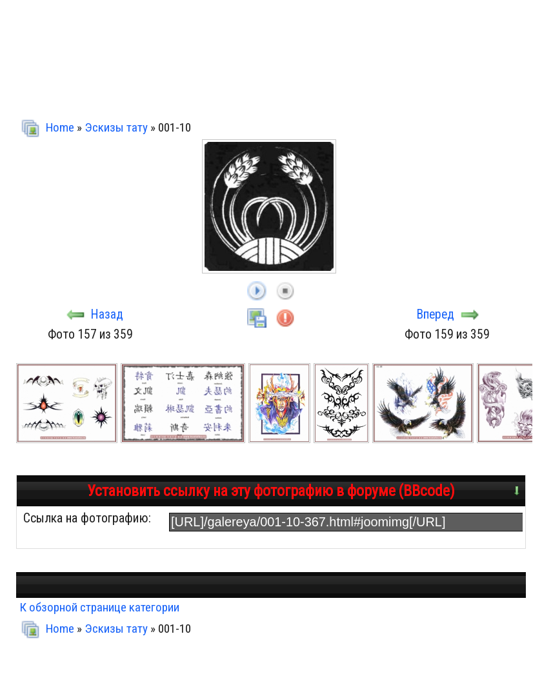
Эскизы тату (116, 127)
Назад (107, 314)
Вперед (435, 314)
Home (60, 127)
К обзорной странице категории (99, 607)
